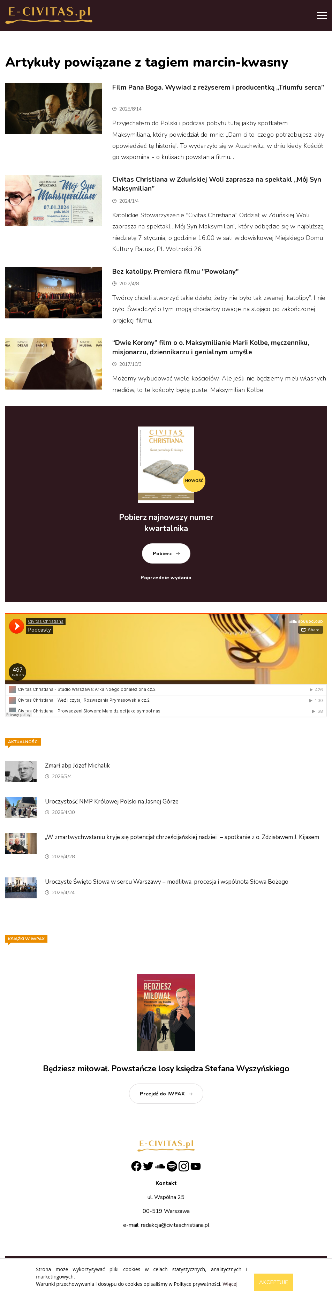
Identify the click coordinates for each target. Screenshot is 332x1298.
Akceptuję (273, 1282)
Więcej (230, 1284)
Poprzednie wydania (166, 577)
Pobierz (162, 553)
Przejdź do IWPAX (162, 1094)
